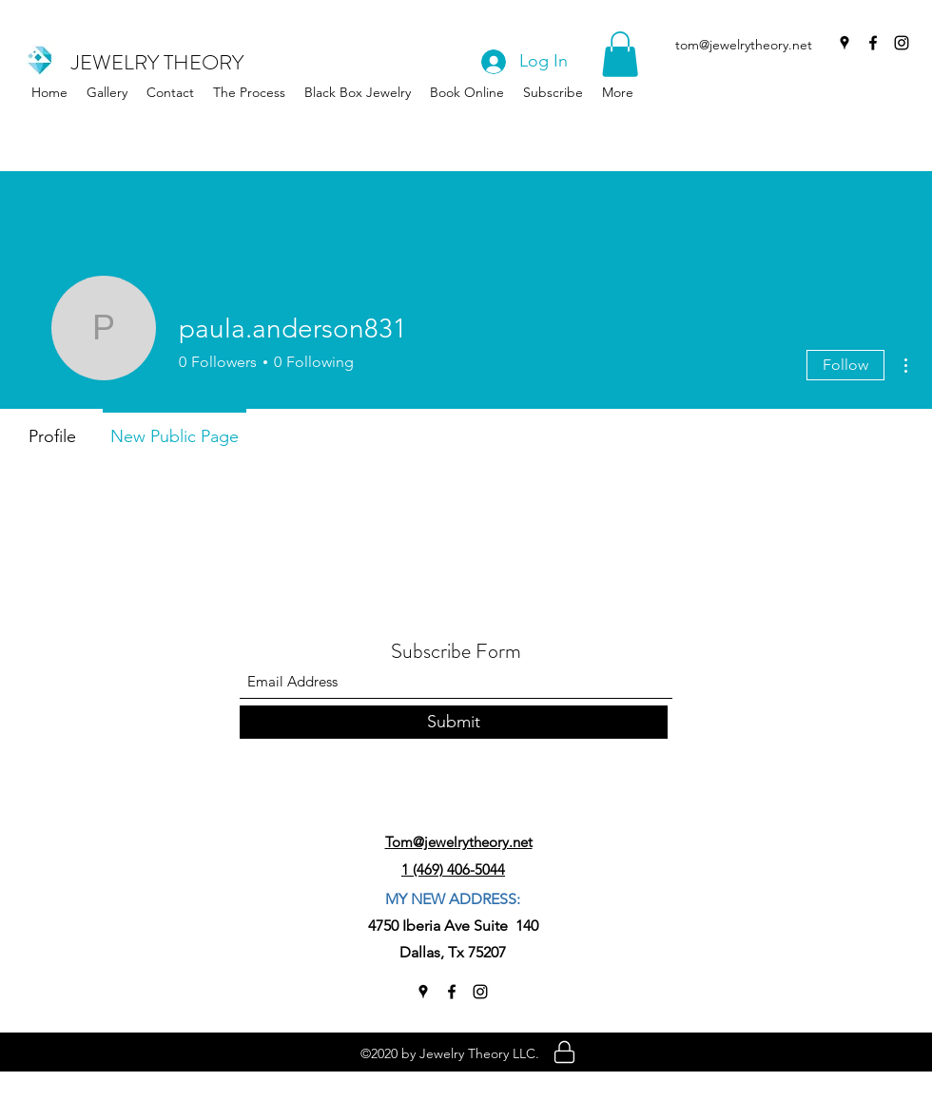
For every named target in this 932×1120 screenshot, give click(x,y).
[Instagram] (901, 42)
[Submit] (454, 722)
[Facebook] (873, 42)
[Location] (564, 1051)
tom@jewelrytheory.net (743, 44)
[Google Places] (844, 42)
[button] (357, 92)
